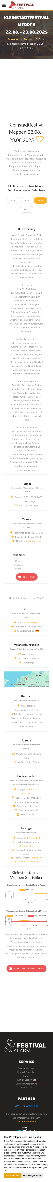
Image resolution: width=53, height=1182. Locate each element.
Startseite (13, 39)
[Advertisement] (26, 86)
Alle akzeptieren (13, 1175)
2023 (12, 200)
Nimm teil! (26, 577)
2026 (26, 209)
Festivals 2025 (32, 39)
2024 (26, 200)
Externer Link (34, 541)
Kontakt (26, 1076)
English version (26, 1079)
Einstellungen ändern (32, 1175)
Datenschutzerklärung (26, 1083)
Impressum (26, 1087)
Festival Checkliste (26, 1072)
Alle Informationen (26, 1121)
